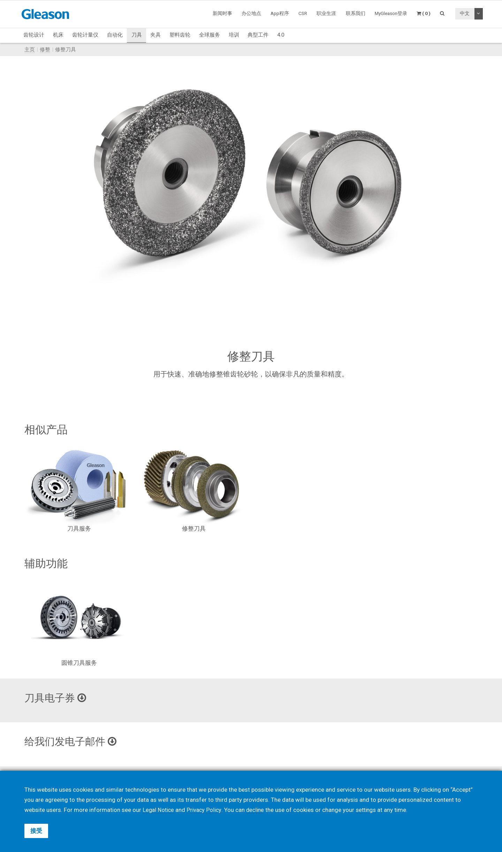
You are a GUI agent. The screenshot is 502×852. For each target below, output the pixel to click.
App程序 (280, 13)
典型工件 (258, 35)
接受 (36, 830)
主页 (29, 49)
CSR (302, 13)
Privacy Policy (205, 809)
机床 (58, 35)
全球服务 (209, 35)
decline (257, 809)
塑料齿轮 (179, 35)
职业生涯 (326, 13)
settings (369, 809)
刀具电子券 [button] (57, 698)
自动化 (115, 35)
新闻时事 (222, 13)
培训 (234, 35)
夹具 (155, 35)
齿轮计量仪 (85, 35)
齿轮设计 (33, 35)
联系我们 (355, 13)
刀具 (136, 35)
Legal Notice (159, 809)
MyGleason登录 (391, 13)
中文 (465, 13)
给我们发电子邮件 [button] (73, 741)
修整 (45, 49)
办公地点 (251, 13)
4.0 (280, 35)
